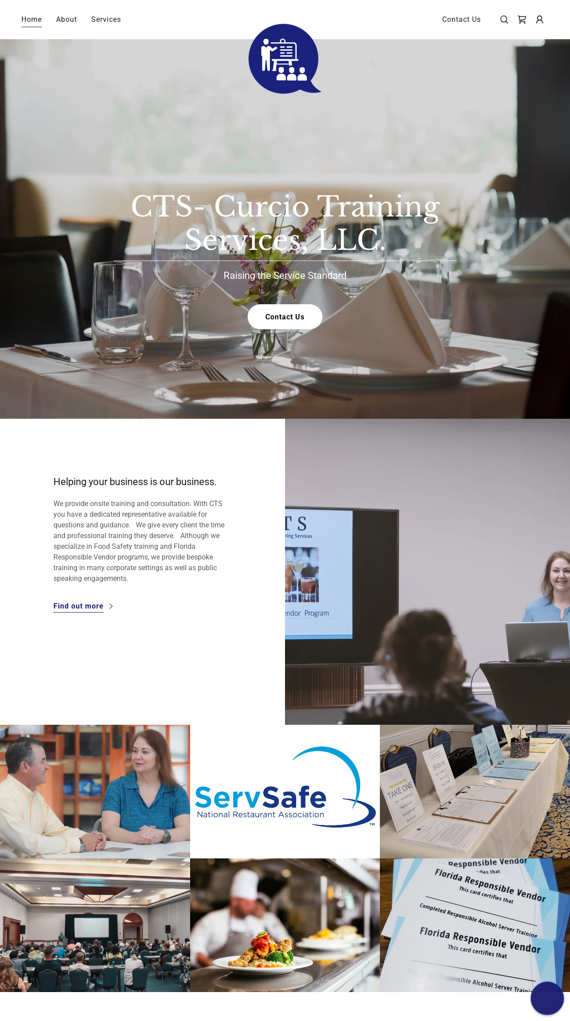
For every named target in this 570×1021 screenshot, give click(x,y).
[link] (285, 17)
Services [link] (106, 19)
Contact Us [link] (461, 19)
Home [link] (31, 19)
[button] (540, 20)
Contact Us (285, 317)
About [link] (66, 19)
